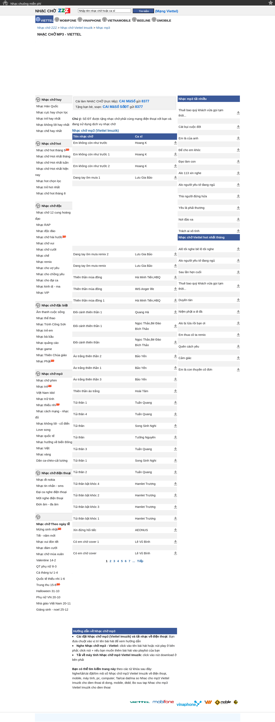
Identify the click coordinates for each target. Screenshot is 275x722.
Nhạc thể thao (45, 283)
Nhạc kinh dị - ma (48, 251)
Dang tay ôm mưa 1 (86, 142)
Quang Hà (142, 277)
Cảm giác (185, 323)
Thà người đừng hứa (193, 161)
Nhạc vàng (43, 419)
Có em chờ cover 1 (86, 506)
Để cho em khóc (190, 115)
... (133, 526)
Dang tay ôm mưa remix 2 (91, 219)
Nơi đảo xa (186, 184)
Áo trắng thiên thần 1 (87, 333)
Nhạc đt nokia (45, 444)
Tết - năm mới (45, 500)
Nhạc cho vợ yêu (47, 233)
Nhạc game (44, 314)
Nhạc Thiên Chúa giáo (51, 320)
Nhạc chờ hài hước (49, 202)
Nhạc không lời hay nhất (52, 89)
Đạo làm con (187, 126)
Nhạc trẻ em (44, 295)
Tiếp (140, 526)
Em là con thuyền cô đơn (195, 334)
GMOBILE (164, 20)
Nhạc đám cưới (46, 513)
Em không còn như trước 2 (91, 131)
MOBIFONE (68, 20)
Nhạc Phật (43, 326)
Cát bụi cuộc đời (190, 92)
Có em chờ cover (85, 518)
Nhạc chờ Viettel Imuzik (76, 27)
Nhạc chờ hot (51, 108)
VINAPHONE (92, 20)
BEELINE (144, 20)
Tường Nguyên (145, 402)
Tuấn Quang (143, 367)
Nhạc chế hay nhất (49, 96)
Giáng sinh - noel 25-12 (52, 574)
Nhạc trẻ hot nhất (48, 152)
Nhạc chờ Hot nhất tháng (53, 121)
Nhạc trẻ (42, 351)
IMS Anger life (144, 254)
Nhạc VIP (42, 257)
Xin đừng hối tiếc (84, 495)
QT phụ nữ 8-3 (46, 531)
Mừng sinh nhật (47, 494)
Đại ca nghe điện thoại (51, 457)
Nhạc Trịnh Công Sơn (51, 289)
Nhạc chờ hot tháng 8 (51, 158)
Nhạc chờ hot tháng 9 (51, 115)
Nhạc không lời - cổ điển (53, 388)
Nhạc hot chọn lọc (48, 146)
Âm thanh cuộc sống (50, 277)
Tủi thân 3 (80, 414)
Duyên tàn (186, 265)
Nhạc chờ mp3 (52, 339)
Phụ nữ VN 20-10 (48, 562)
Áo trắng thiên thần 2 (87, 321)
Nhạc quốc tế (45, 401)
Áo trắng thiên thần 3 (87, 344)
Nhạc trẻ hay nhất (48, 83)
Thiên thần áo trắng (86, 356)
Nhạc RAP (43, 190)
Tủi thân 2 (80, 437)
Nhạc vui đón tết (47, 506)
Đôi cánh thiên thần (86, 307)
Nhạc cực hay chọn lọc (52, 77)
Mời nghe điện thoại (49, 463)
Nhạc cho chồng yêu (50, 239)
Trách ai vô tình (189, 196)
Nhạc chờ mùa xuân (50, 519)
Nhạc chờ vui (45, 208)
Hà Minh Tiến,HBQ (148, 242)
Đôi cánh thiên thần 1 (87, 277)
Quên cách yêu (189, 311)
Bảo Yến (141, 321)
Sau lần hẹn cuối (190, 237)
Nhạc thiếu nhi (46, 370)
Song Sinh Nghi (145, 391)
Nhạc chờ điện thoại (56, 438)
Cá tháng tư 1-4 (47, 537)
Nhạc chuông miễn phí (25, 3)
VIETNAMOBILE (119, 20)
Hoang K (141, 108)
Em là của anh (188, 103)
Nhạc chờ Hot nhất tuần (52, 127)
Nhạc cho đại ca (47, 245)
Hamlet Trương (145, 449)
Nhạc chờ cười (46, 214)
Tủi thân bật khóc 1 (86, 483)
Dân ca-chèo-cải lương (52, 425)
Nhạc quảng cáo (47, 308)
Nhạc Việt (42, 413)
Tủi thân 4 (80, 379)
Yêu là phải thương (192, 172)
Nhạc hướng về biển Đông (54, 407)
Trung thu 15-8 (46, 550)
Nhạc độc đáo (45, 196)
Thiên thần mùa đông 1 (89, 265)
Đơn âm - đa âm (47, 469)
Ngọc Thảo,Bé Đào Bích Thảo (148, 291)
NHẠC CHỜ (45, 11)
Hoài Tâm (141, 356)
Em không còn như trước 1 (91, 119)
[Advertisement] (137, 49)
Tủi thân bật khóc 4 (86, 449)
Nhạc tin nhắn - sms (50, 451)
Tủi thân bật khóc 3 (86, 472)
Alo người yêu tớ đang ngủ (197, 149)
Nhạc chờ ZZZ (47, 27)
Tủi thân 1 (80, 367)
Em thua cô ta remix (192, 300)
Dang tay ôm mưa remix (89, 230)
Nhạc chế (42, 220)
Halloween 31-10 (48, 556)
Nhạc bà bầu (45, 301)
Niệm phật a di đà (191, 276)
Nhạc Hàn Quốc (47, 71)
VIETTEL (47, 20)
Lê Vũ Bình (142, 506)
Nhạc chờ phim (46, 345)
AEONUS (141, 495)
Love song (43, 394)
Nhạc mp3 (103, 27)
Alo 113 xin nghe (190, 138)
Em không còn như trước (90, 108)
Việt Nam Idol (45, 357)
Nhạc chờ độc (52, 171)
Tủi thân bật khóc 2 (86, 460)
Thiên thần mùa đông (87, 242)
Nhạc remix (44, 227)
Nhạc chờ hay (52, 64)
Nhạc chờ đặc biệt (55, 270)
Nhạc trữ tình (45, 364)
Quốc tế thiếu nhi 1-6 (50, 543)
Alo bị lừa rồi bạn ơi (192, 288)
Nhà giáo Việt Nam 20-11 (53, 568)
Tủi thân (78, 391)
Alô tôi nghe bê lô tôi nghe (196, 214)
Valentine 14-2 (46, 525)
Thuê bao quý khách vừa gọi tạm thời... (201, 78)
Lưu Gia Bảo (143, 142)
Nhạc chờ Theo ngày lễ (53, 489)
